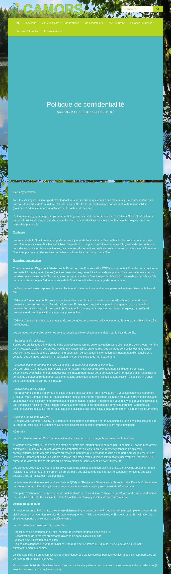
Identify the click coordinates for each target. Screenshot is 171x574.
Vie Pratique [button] (72, 23)
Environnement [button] (53, 31)
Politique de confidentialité (92, 112)
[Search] (137, 9)
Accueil (63, 112)
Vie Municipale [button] (51, 23)
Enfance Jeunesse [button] (141, 23)
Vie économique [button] (94, 23)
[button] (17, 24)
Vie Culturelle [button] (117, 23)
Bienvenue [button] (30, 23)
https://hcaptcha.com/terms (112, 497)
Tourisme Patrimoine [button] (26, 31)
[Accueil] (46, 9)
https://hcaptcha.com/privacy (75, 497)
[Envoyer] (158, 9)
